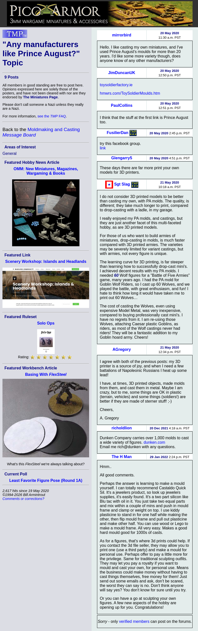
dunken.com (154, 442)
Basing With (45, 374)
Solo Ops (45, 323)
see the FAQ (52, 116)
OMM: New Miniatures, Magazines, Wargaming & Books (46, 171)
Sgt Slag (122, 184)
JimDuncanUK (121, 73)
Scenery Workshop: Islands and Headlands (45, 261)
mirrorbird (121, 35)
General (9, 153)
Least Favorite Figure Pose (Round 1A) (45, 480)
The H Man (122, 457)
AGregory (122, 349)
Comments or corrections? (23, 499)
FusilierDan (117, 133)
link (103, 148)
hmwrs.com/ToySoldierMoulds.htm (130, 93)
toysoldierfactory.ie (116, 85)
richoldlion (122, 428)
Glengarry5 (121, 158)
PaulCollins (121, 105)
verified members (134, 621)
